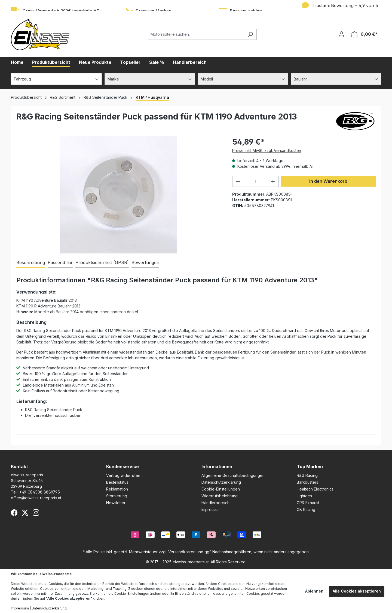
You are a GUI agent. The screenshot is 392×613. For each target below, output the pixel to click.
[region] (119, 194)
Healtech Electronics (315, 489)
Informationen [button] (216, 466)
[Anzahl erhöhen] (273, 181)
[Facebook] (14, 512)
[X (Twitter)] (25, 512)
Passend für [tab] (60, 262)
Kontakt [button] (19, 466)
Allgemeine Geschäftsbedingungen (233, 475)
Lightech (304, 496)
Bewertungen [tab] (145, 262)
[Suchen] (250, 34)
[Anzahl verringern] (238, 181)
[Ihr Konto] (341, 34)
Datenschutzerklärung (221, 482)
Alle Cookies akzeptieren (357, 591)
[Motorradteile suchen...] (196, 34)
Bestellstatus (117, 482)
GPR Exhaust (308, 502)
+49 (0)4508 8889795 (39, 492)
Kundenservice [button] (122, 466)
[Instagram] (36, 512)
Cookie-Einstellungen (220, 489)
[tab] (30, 263)
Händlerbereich (215, 502)
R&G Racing (307, 475)
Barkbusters (307, 482)
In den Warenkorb (328, 181)
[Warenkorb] (364, 34)
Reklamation (117, 489)
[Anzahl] (255, 181)
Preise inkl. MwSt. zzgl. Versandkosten (266, 150)
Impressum (210, 509)
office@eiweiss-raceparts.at (36, 497)
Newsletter (115, 502)
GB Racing (306, 509)
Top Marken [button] (310, 466)
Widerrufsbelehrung (219, 496)
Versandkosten (181, 551)
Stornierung (116, 496)
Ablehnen (314, 591)
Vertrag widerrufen (123, 475)
